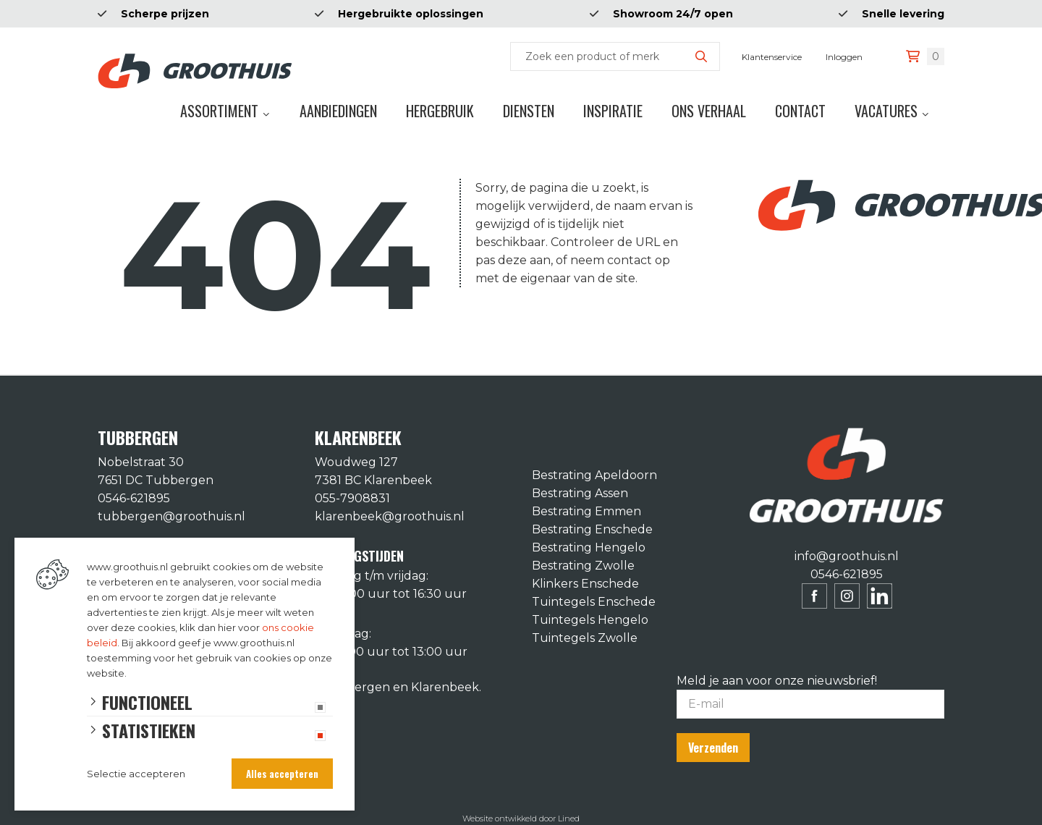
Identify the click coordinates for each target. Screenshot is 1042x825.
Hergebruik (440, 111)
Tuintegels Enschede (594, 602)
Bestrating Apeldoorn (594, 475)
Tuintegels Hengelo (590, 620)
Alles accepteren (282, 773)
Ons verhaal (709, 111)
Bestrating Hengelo (588, 547)
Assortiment (219, 111)
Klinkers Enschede (585, 584)
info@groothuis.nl (847, 556)
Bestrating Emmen (586, 511)
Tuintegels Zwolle (585, 638)
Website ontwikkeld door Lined (521, 818)
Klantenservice (772, 56)
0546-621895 (134, 498)
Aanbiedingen (338, 111)
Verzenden (713, 747)
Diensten (528, 111)
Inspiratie (613, 111)
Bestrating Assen (580, 493)
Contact (800, 111)
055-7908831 (352, 498)
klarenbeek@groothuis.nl (390, 516)
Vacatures (886, 111)
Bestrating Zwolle (583, 565)
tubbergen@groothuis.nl (171, 516)
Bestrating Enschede (592, 529)
